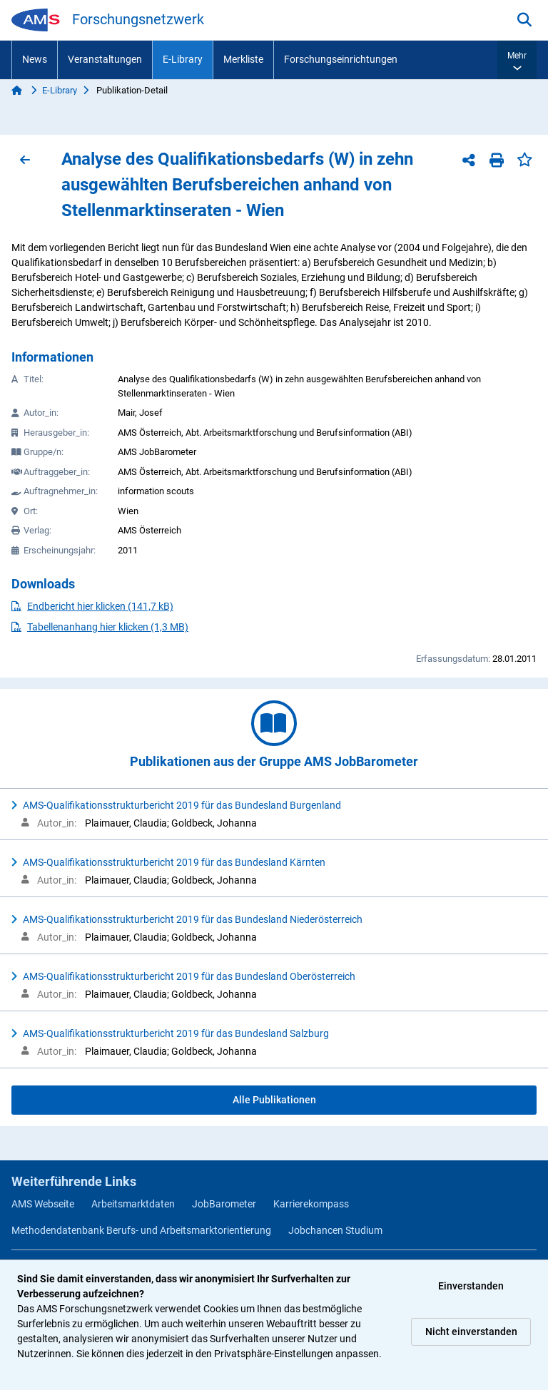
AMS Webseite (42, 1204)
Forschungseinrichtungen (340, 59)
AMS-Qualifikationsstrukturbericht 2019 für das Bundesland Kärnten (174, 862)
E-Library (183, 59)
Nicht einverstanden (471, 1331)
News (34, 59)
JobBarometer (224, 1204)
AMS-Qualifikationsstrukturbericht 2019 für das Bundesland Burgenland (182, 805)
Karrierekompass (311, 1204)
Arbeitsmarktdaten (133, 1204)
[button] (517, 60)
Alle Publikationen (274, 1099)
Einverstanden (471, 1286)
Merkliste (243, 59)
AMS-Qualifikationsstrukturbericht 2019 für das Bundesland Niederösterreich (192, 919)
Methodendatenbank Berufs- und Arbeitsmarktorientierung (141, 1230)
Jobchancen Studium (335, 1230)
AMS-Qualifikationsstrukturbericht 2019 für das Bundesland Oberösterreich (189, 976)
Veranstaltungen (105, 59)
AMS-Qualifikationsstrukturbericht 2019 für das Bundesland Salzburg (176, 1033)
